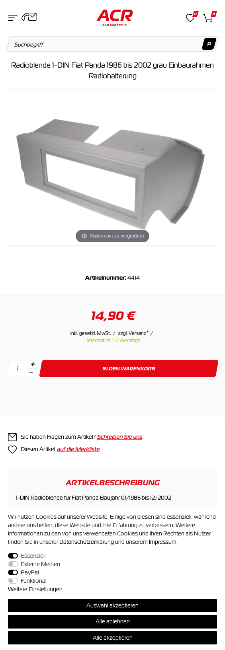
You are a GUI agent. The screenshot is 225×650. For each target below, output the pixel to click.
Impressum (162, 541)
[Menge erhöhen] (32, 364)
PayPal (30, 572)
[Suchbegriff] (112, 44)
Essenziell (33, 555)
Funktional (34, 580)
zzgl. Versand (133, 333)
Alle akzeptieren (113, 637)
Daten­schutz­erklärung (86, 541)
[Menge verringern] (31, 373)
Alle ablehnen (113, 621)
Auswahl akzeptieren (112, 605)
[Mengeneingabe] (17, 368)
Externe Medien (40, 564)
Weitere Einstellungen (35, 589)
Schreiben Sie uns (119, 436)
